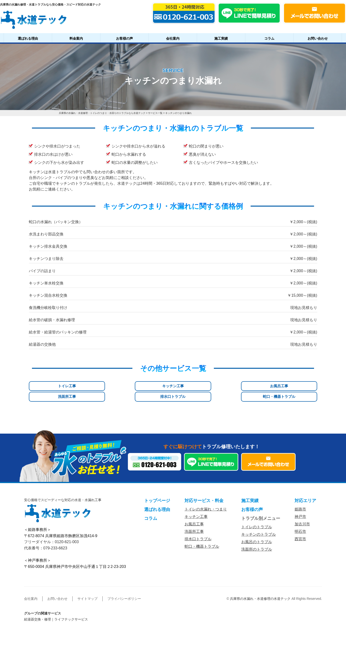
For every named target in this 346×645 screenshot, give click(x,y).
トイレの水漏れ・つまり (206, 498)
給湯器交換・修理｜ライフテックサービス (56, 608)
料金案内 (76, 38)
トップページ (157, 489)
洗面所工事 (197, 386)
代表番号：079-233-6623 (45, 537)
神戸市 (300, 505)
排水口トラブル (246, 386)
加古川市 (302, 513)
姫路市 (300, 498)
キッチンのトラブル (258, 523)
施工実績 (221, 38)
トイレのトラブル (256, 516)
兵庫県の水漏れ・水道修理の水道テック (260, 587)
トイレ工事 (50, 386)
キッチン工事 (99, 386)
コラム (269, 38)
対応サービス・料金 (204, 489)
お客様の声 (124, 38)
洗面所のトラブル (256, 538)
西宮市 (300, 528)
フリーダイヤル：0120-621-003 (51, 530)
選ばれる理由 (28, 38)
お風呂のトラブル (256, 530)
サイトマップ (87, 587)
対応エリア (305, 489)
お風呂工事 (148, 386)
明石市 (300, 520)
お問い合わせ (318, 38)
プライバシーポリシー (124, 587)
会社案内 (172, 38)
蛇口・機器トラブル (295, 386)
